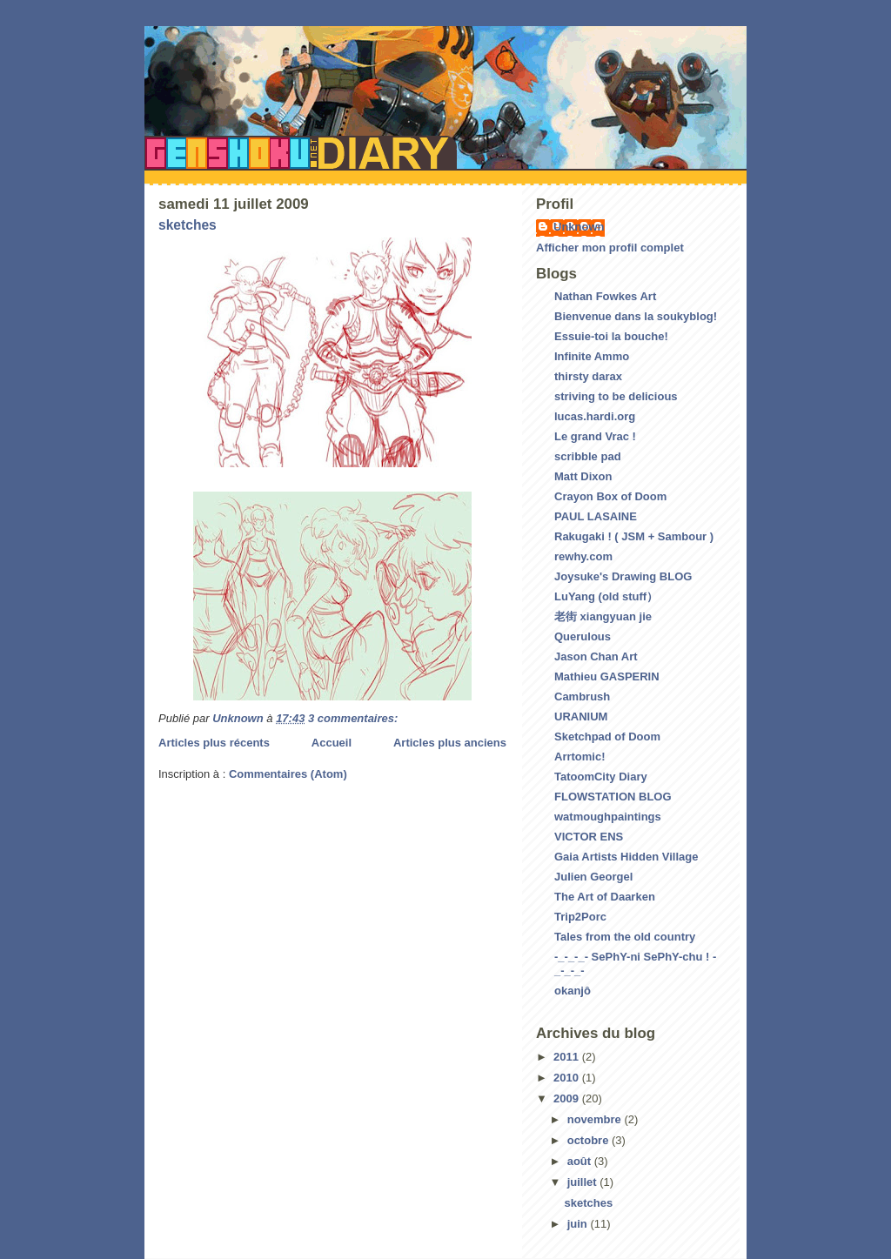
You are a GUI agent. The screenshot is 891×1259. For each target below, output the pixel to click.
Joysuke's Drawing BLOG (623, 576)
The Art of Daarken (604, 896)
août (580, 1161)
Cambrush (582, 696)
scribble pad (587, 456)
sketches (187, 225)
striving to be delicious (616, 396)
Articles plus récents (214, 742)
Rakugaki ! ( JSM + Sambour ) (633, 536)
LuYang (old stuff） (606, 596)
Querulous (582, 636)
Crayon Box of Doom (610, 496)
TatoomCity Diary (600, 776)
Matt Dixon (583, 476)
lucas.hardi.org (594, 416)
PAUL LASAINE (595, 516)
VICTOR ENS (588, 836)
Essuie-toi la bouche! (611, 336)
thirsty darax (588, 376)
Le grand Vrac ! (595, 436)
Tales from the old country (624, 936)
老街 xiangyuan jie (603, 616)
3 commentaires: (354, 718)
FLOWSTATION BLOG (613, 796)
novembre (596, 1119)
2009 (567, 1098)
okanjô (572, 990)
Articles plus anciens (449, 742)
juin (579, 1223)
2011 (567, 1056)
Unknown (579, 226)
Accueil (332, 742)
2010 (567, 1077)
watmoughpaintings (607, 816)
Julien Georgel (593, 876)
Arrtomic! (580, 756)
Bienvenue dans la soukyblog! (635, 316)
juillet (583, 1182)
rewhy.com (583, 556)
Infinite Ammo (591, 356)
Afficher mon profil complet (610, 247)
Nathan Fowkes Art (605, 296)
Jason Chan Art (596, 656)
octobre (589, 1140)
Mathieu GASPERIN (607, 676)
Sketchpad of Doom (607, 736)
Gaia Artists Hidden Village (626, 856)
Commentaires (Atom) (288, 773)
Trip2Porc (580, 916)
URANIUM (580, 716)
